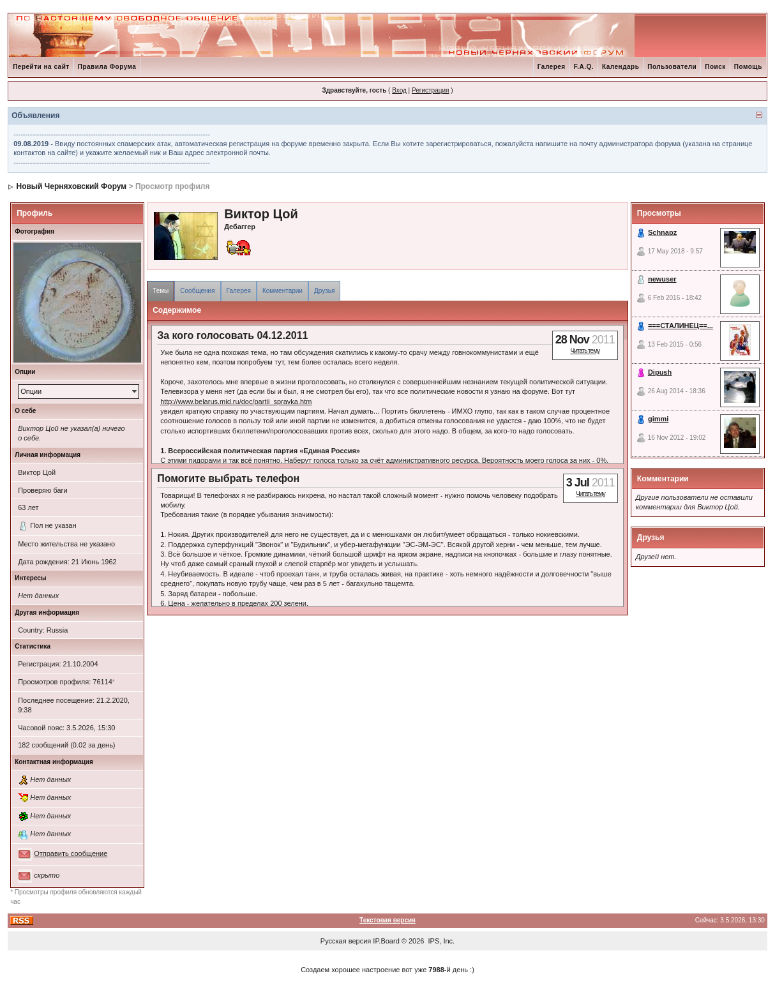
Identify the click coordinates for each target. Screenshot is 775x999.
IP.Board (386, 941)
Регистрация (430, 90)
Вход (399, 90)
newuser (662, 279)
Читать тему (584, 350)
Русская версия (345, 941)
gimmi (658, 419)
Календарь (620, 66)
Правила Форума (107, 66)
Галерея (552, 66)
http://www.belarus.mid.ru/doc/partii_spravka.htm (236, 401)
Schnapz (662, 232)
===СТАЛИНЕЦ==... (680, 325)
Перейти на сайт (41, 66)
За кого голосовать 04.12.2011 (232, 335)
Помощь (748, 66)
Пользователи (671, 66)
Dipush (660, 372)
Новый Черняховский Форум (71, 186)
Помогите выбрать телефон (228, 478)
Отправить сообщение (70, 853)
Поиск (715, 66)
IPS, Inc (440, 941)
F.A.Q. (584, 66)
